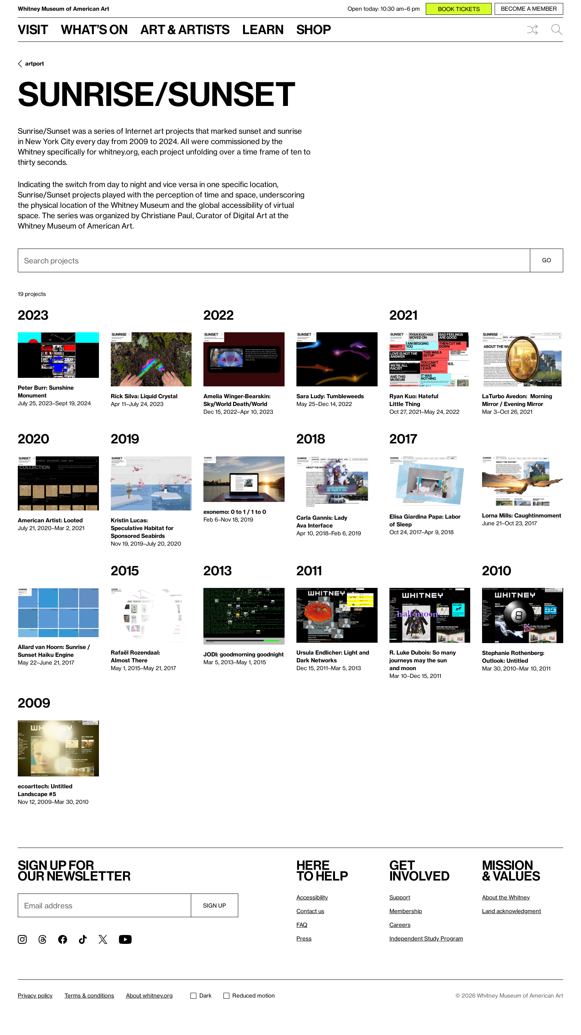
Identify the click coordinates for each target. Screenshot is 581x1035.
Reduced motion (249, 995)
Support (399, 897)
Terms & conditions (89, 995)
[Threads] (42, 939)
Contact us (310, 911)
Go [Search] (546, 260)
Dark (201, 995)
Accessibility (312, 897)
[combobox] (290, 260)
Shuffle (532, 30)
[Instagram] (22, 939)
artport (34, 63)
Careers (400, 924)
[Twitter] (103, 939)
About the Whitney (506, 897)
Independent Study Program (426, 938)
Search (557, 30)
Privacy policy (35, 995)
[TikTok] (83, 939)
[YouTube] (125, 939)
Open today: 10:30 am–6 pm (384, 8)
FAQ (301, 924)
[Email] (104, 905)
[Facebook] (62, 939)
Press (304, 938)
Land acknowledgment (511, 911)
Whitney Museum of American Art (63, 8)
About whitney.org (149, 995)
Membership (405, 911)
